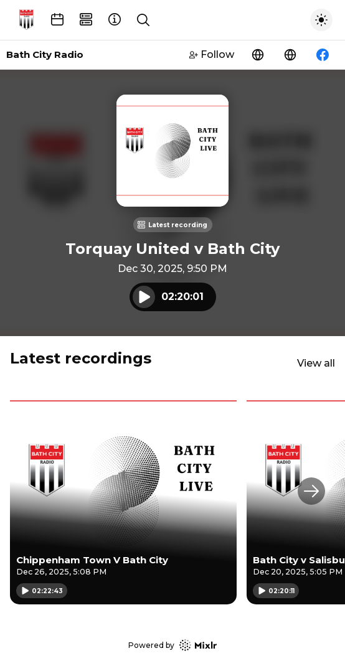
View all (316, 363)
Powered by (172, 645)
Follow (211, 54)
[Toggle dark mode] (321, 20)
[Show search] (143, 20)
